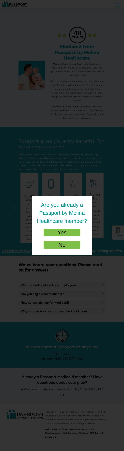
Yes (62, 232)
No (62, 245)
